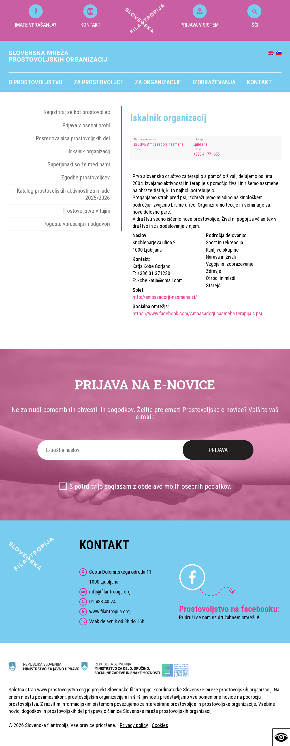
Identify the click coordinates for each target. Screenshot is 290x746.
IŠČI (254, 16)
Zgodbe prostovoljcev (85, 177)
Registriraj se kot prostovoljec (76, 112)
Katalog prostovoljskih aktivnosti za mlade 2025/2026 (63, 194)
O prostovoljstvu (35, 82)
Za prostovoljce (98, 82)
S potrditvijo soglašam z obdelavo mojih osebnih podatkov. (150, 486)
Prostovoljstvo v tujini (86, 210)
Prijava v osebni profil (86, 125)
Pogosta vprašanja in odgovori (76, 223)
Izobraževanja (214, 82)
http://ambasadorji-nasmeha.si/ (165, 297)
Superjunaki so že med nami (79, 164)
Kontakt (259, 82)
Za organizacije (158, 82)
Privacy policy (134, 725)
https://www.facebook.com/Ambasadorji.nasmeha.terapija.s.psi (197, 313)
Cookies (160, 725)
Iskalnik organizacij (89, 151)
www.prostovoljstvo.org (61, 690)
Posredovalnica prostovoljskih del (73, 138)
